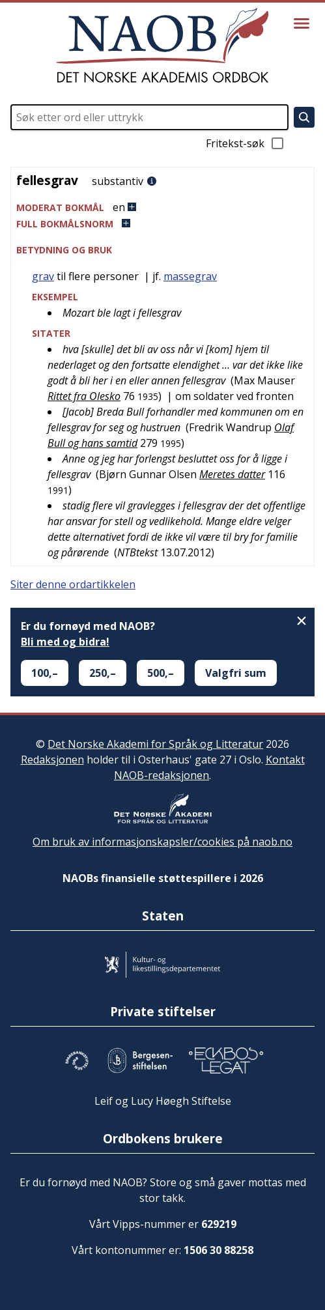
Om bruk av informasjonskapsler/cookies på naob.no (162, 841)
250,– (102, 673)
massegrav (190, 276)
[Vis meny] (301, 23)
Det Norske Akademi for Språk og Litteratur (155, 744)
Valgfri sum (235, 673)
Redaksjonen (52, 759)
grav (43, 276)
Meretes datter (232, 474)
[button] (162, 207)
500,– (160, 673)
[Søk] (304, 117)
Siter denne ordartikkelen (72, 584)
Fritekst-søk (245, 143)
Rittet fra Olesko (84, 396)
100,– (44, 673)
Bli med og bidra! (65, 641)
